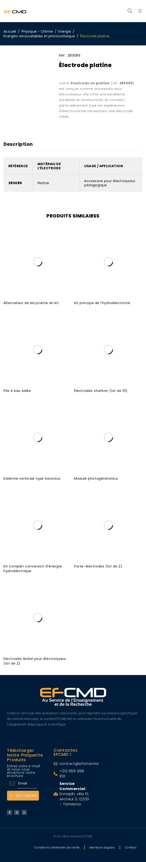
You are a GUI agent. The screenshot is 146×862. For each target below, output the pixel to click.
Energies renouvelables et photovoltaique (39, 36)
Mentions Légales (102, 847)
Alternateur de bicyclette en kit (31, 303)
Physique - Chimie (37, 31)
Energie (64, 31)
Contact (131, 847)
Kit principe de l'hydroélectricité (102, 303)
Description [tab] (18, 144)
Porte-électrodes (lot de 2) (98, 566)
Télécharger (23, 795)
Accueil (9, 31)
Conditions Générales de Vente (57, 847)
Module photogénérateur (96, 478)
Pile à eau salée (17, 390)
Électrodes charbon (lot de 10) (101, 390)
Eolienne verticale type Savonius (31, 478)
